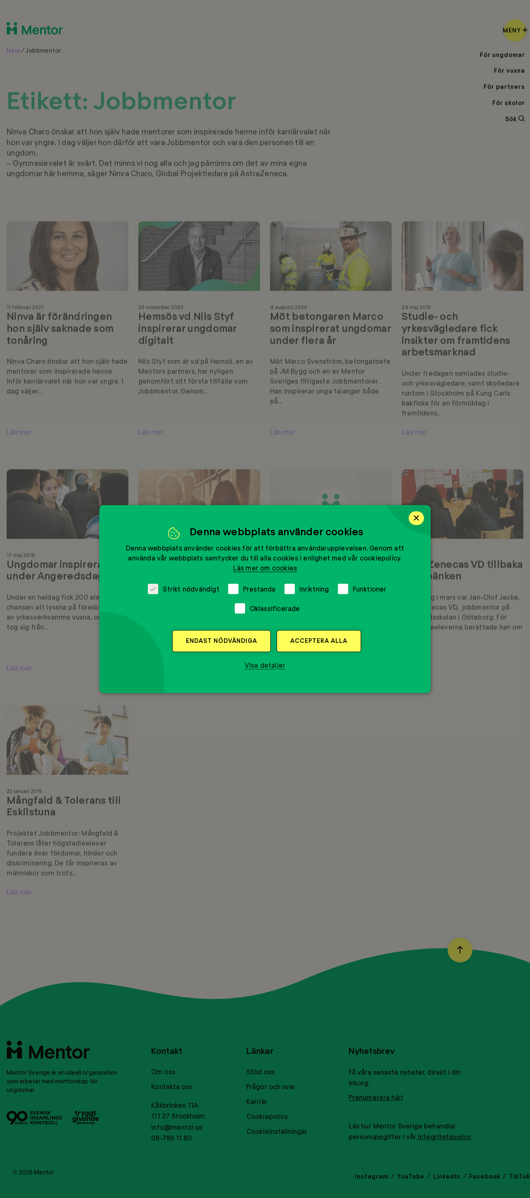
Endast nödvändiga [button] (221, 640)
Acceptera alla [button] (318, 640)
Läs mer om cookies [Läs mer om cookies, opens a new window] (265, 568)
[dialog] (265, 599)
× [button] (416, 517)
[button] (265, 665)
